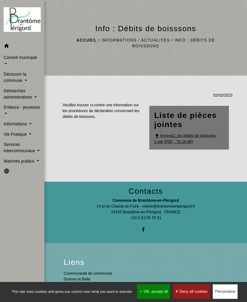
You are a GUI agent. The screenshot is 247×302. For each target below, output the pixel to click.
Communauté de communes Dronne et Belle (88, 276)
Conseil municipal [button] (20, 57)
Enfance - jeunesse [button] (22, 107)
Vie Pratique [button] (16, 134)
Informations (119, 40)
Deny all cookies (191, 291)
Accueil (86, 40)
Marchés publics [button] (19, 161)
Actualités (155, 40)
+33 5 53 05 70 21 (145, 218)
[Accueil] (22, 20)
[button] (22, 46)
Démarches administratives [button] (18, 94)
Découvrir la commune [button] (15, 77)
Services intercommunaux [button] (20, 147)
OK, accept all (153, 291)
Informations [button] (16, 124)
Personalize (225, 291)
